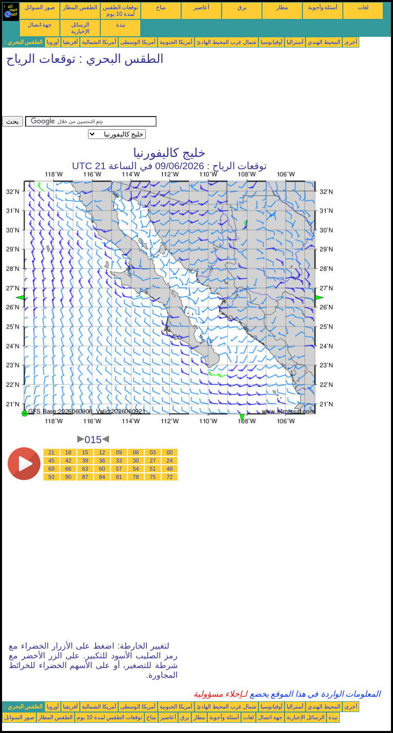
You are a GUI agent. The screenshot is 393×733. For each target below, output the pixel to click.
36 (102, 460)
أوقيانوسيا (271, 42)
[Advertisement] (188, 93)
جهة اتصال (40, 24)
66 (69, 469)
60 (102, 469)
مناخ (161, 7)
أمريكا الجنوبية (176, 42)
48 (170, 469)
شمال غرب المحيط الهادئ (226, 42)
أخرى (350, 42)
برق (242, 7)
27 (153, 460)
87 (85, 477)
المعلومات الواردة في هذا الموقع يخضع (313, 694)
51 (153, 469)
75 (153, 477)
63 (85, 469)
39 (85, 460)
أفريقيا (70, 42)
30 (136, 460)
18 (69, 452)
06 (136, 452)
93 (52, 477)
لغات (363, 7)
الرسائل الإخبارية (80, 27)
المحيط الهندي (324, 42)
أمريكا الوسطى (138, 42)
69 (52, 469)
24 (170, 460)
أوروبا (53, 42)
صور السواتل (40, 7)
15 (85, 452)
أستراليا (295, 42)
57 (119, 469)
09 (119, 452)
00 (170, 452)
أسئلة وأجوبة (323, 7)
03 (153, 452)
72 (170, 477)
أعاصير (201, 7)
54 (136, 469)
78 (136, 477)
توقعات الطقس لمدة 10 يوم (121, 10)
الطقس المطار (80, 7)
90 (69, 477)
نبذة (120, 24)
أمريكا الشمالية (99, 42)
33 (119, 460)
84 (102, 477)
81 (119, 477)
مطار (282, 7)
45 (52, 460)
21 (52, 452)
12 (102, 452)
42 (69, 460)
